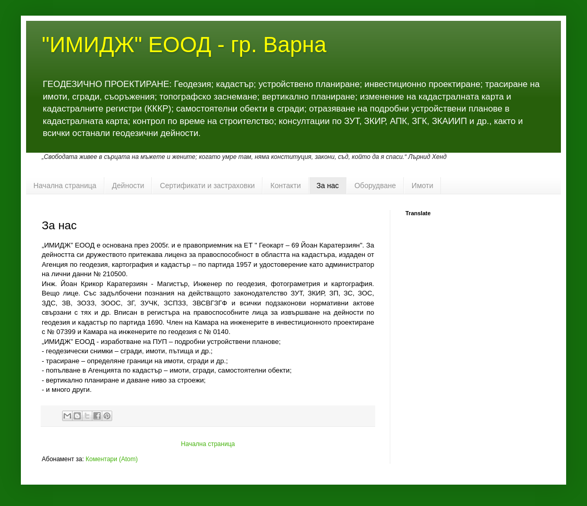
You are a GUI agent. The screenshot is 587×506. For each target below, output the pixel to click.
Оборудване (375, 185)
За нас (328, 185)
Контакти (285, 185)
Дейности (128, 185)
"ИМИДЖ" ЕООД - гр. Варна (184, 44)
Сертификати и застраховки (207, 185)
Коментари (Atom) (112, 459)
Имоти (422, 185)
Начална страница (65, 185)
